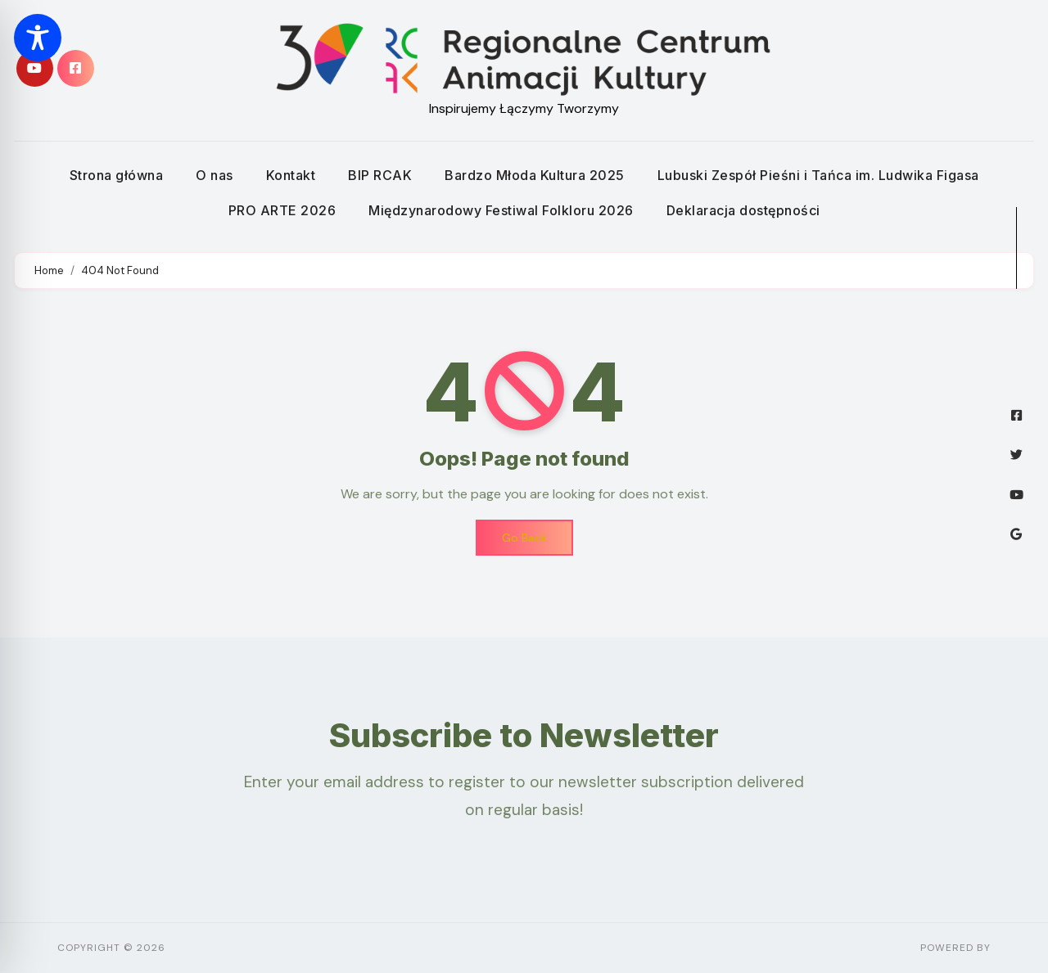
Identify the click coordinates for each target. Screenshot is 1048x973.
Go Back (524, 537)
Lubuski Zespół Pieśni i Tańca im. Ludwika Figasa (818, 175)
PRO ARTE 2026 (282, 210)
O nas (214, 175)
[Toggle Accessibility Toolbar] (37, 37)
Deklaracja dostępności (743, 210)
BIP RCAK (380, 175)
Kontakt (291, 175)
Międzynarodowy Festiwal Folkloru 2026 (501, 210)
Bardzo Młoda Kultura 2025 (535, 175)
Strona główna (117, 175)
